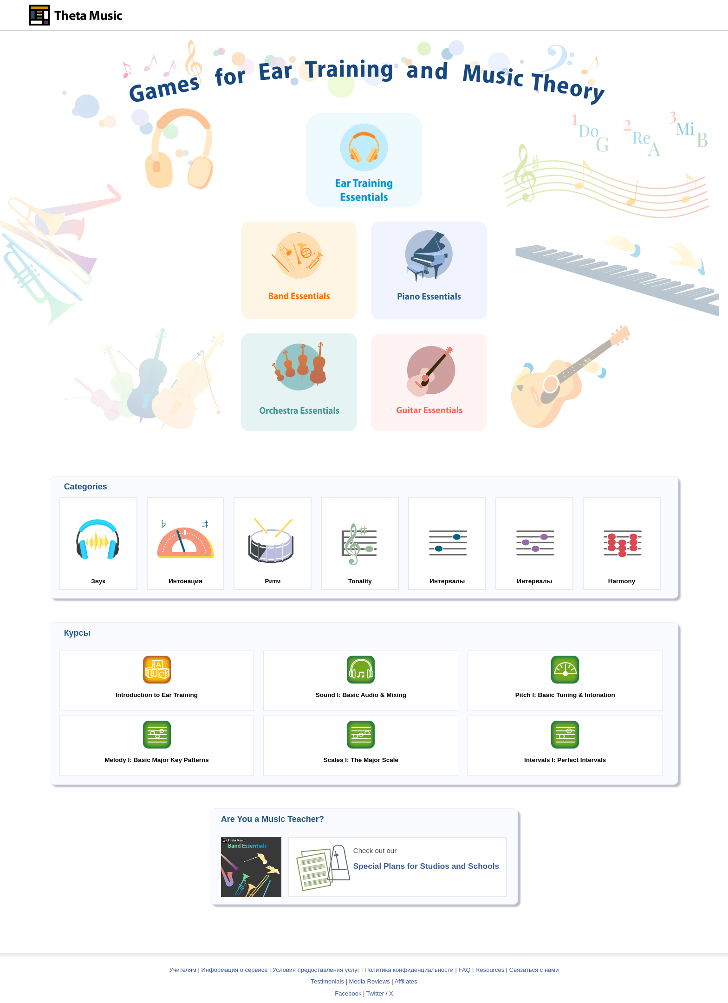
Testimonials (327, 981)
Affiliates (406, 981)
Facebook (348, 993)
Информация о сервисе (235, 969)
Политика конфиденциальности (409, 969)
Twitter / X (379, 993)
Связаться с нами (534, 969)
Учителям (183, 969)
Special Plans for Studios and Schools (426, 866)
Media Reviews (369, 981)
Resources (489, 969)
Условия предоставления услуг (316, 969)
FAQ (464, 969)
